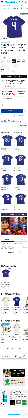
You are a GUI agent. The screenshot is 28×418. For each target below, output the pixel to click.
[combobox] (7, 5)
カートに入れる (12, 110)
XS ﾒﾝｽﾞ (3, 61)
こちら (12, 120)
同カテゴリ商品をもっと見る (14, 349)
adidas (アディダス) (5, 42)
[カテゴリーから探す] (20, 5)
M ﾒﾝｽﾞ (13, 61)
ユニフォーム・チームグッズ (18, 8)
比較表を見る (21, 115)
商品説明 (7, 239)
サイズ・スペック (21, 239)
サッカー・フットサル (8, 8)
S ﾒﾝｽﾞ (8, 61)
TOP (1, 8)
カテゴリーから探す (14, 364)
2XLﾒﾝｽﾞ (9, 66)
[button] (2, 26)
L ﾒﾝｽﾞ (18, 61)
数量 (2, 105)
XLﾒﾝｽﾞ (24, 61)
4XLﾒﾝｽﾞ (15, 66)
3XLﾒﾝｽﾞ (3, 66)
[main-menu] (2, 2)
